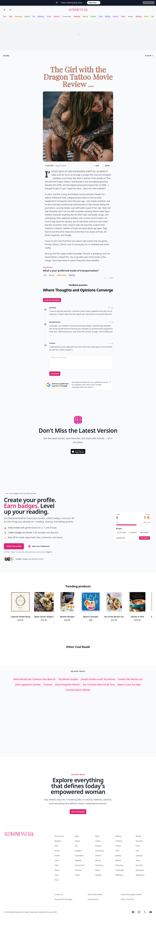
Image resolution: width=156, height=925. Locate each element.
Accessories (59, 836)
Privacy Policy (93, 899)
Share (106, 165)
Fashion (115, 16)
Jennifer (50, 165)
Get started (145, 538)
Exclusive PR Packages (63, 899)
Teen (4, 16)
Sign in (49, 552)
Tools (57, 880)
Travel (49, 16)
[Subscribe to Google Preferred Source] (57, 385)
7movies (48, 684)
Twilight (98, 875)
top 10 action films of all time (99, 684)
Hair (137, 850)
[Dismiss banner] (110, 382)
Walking (72, 275)
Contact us (59, 894)
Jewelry (27, 16)
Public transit (61, 275)
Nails (56, 865)
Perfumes (119, 865)
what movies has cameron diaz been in (35, 679)
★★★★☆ (149, 55)
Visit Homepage (78, 811)
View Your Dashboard (38, 546)
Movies (130, 16)
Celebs (98, 841)
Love (100, 16)
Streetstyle (119, 870)
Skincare (57, 16)
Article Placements (95, 894)
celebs (6, 55)
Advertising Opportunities (131, 894)
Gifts (117, 850)
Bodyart (58, 841)
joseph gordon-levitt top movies (98, 679)
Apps (77, 836)
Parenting (18, 16)
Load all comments (52, 300)
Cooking (118, 841)
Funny (57, 850)
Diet (10, 16)
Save (95, 165)
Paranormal (67, 16)
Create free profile (13, 546)
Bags (97, 836)
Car (45, 275)
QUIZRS (111, 278)
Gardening (99, 850)
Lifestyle (139, 855)
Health (57, 855)
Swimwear (140, 870)
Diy (34, 16)
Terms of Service (127, 899)
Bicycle (51, 275)
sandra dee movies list (130, 679)
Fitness (118, 846)
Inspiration (79, 855)
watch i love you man (129, 684)
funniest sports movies (78, 689)
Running (41, 16)
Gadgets (78, 850)
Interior (93, 16)
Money (107, 16)
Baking (118, 836)
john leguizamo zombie (27, 684)
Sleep (123, 16)
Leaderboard (120, 538)
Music (146, 16)
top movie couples (68, 679)
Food (138, 846)
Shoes (57, 870)
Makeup (138, 16)
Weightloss (140, 875)
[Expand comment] (50, 335)
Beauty (85, 16)
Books (77, 841)
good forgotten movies (67, 684)
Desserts (139, 841)
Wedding (77, 16)
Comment (55, 373)
